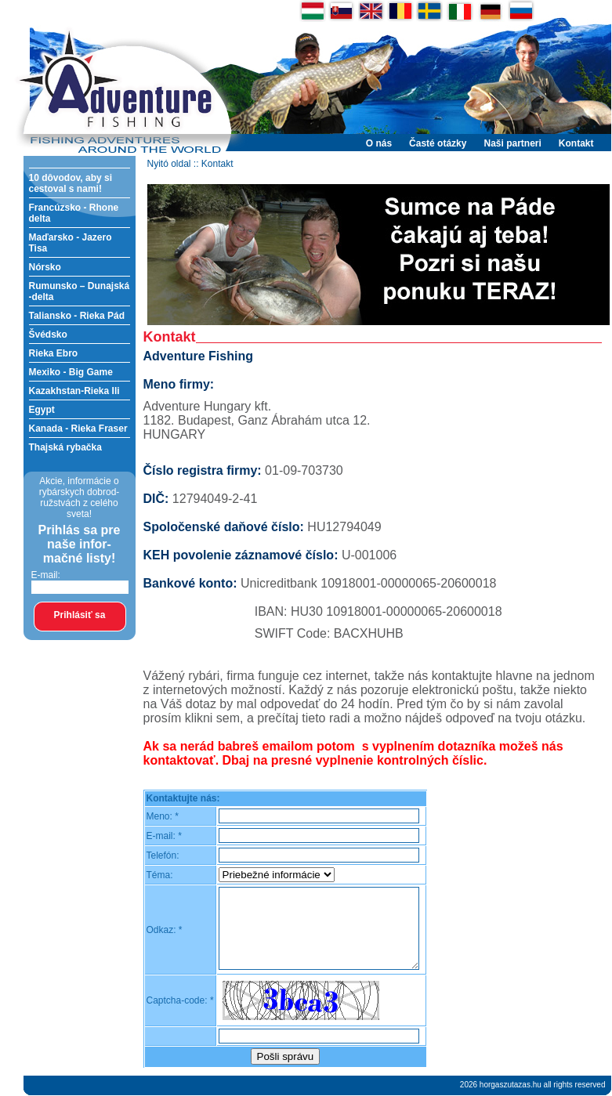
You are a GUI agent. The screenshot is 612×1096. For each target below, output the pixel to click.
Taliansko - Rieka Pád (77, 315)
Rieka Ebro (53, 353)
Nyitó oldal (169, 163)
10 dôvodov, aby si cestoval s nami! (70, 183)
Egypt (42, 409)
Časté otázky (437, 143)
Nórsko (45, 267)
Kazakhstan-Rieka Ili (74, 390)
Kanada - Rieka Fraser (78, 428)
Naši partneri (512, 143)
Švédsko (48, 334)
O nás (379, 143)
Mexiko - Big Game (71, 372)
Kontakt (576, 143)
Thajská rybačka (65, 447)
